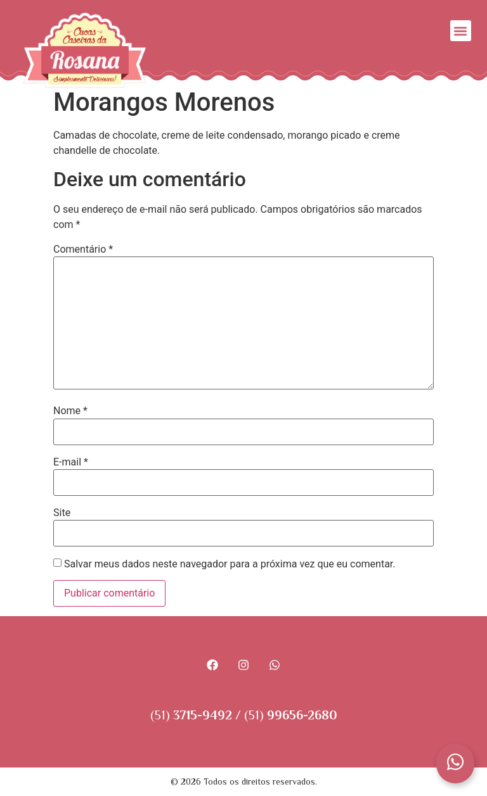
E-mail (70, 462)
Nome (70, 411)
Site (61, 513)
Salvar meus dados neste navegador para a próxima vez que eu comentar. (230, 564)
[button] (460, 30)
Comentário (83, 249)
